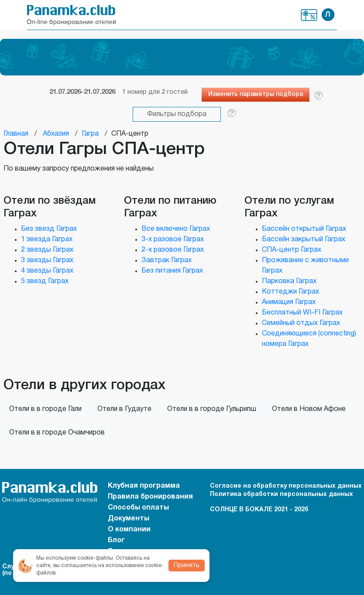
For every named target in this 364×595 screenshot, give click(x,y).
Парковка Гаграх (289, 281)
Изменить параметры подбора (255, 94)
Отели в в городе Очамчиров (57, 433)
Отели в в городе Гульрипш (211, 409)
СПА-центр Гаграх (291, 250)
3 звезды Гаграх (47, 260)
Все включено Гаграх (175, 229)
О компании (129, 530)
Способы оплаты (138, 508)
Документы (128, 519)
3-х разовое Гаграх (172, 239)
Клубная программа (309, 15)
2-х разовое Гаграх (172, 250)
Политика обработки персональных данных (281, 494)
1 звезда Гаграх (46, 239)
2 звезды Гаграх (47, 250)
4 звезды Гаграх (47, 271)
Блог (116, 540)
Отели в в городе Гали (45, 409)
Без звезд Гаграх (49, 229)
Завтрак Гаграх (166, 260)
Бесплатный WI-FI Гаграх (302, 313)
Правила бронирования (150, 497)
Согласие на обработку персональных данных (286, 486)
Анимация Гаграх (289, 302)
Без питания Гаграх (172, 271)
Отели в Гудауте (124, 409)
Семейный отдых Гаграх (301, 323)
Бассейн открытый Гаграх (304, 229)
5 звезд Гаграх (45, 281)
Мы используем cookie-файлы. (75, 558)
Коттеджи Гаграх (290, 292)
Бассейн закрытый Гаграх (303, 239)
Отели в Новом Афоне (309, 409)
